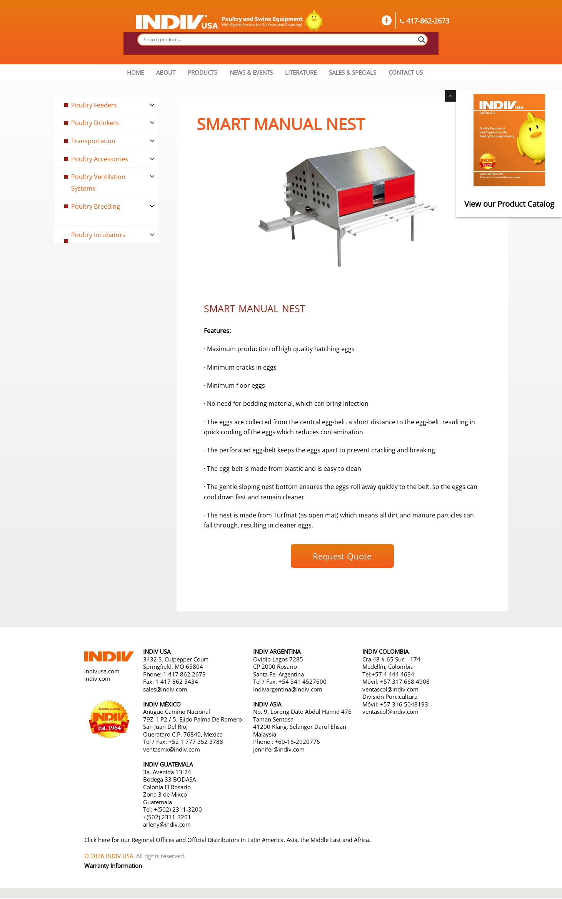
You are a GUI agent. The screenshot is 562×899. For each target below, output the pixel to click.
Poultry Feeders (96, 104)
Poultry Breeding (98, 206)
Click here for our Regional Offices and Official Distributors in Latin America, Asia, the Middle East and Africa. (227, 841)
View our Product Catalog (509, 204)
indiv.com (97, 680)
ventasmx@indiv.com (171, 750)
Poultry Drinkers (97, 122)
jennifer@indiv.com (279, 750)
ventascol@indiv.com (390, 690)
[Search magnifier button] (421, 39)
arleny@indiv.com (167, 826)
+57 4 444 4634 (393, 675)
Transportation (95, 141)
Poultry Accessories (102, 158)
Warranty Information (113, 867)
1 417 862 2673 (184, 675)
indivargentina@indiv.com (287, 690)
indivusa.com (102, 672)
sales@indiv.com (165, 690)
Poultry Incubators (101, 234)
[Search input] (279, 39)
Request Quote (342, 557)
